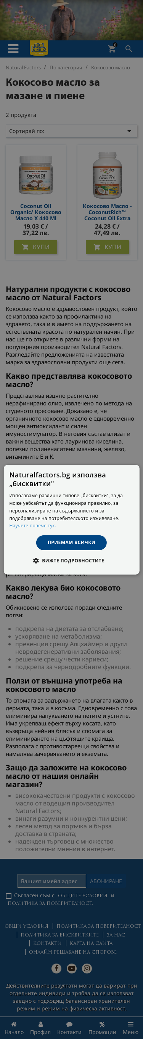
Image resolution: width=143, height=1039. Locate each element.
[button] (71, 560)
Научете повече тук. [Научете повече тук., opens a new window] (32, 525)
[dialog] (71, 519)
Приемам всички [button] (71, 542)
